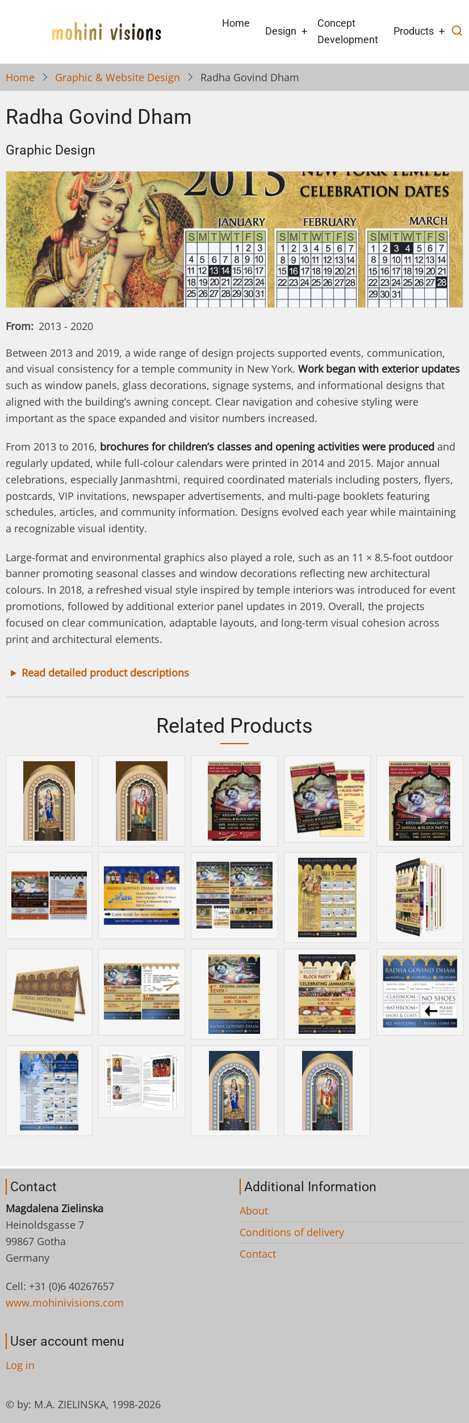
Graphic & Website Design (117, 77)
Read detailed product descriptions (105, 672)
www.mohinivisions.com (65, 1302)
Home (236, 23)
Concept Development (347, 31)
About (254, 1210)
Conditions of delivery (292, 1232)
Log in (20, 1365)
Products (413, 31)
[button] (49, 800)
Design (280, 31)
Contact (258, 1254)
